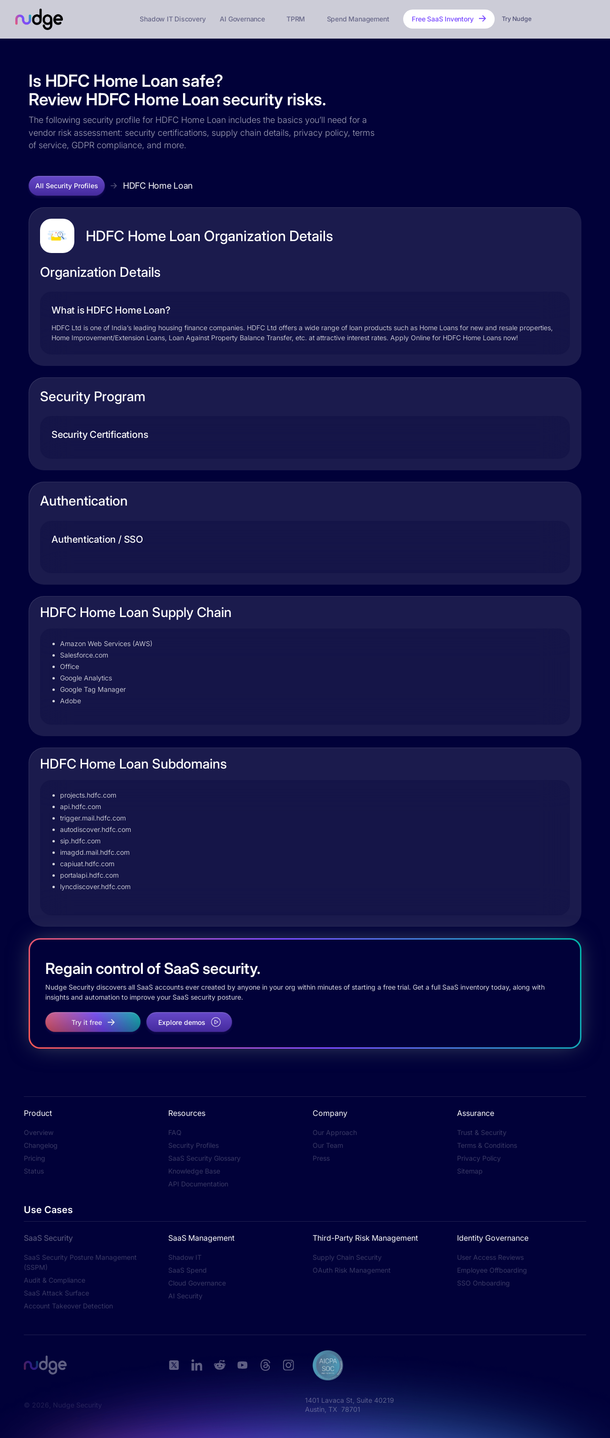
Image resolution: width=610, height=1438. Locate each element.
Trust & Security (482, 1132)
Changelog (41, 1145)
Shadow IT (185, 1257)
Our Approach (335, 1132)
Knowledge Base (194, 1171)
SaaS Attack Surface (56, 1293)
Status (34, 1171)
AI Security (185, 1296)
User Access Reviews (490, 1257)
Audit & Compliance (54, 1280)
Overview (38, 1132)
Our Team (328, 1145)
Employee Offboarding (492, 1270)
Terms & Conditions (487, 1145)
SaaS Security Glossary (204, 1158)
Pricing (34, 1158)
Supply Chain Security (347, 1257)
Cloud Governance (197, 1283)
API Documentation (198, 1184)
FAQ (175, 1132)
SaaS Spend (187, 1270)
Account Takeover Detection (68, 1306)
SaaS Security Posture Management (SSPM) (80, 1262)
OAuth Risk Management (352, 1270)
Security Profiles (193, 1145)
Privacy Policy (479, 1158)
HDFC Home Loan (158, 186)
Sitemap (470, 1171)
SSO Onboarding (483, 1283)
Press (321, 1158)
